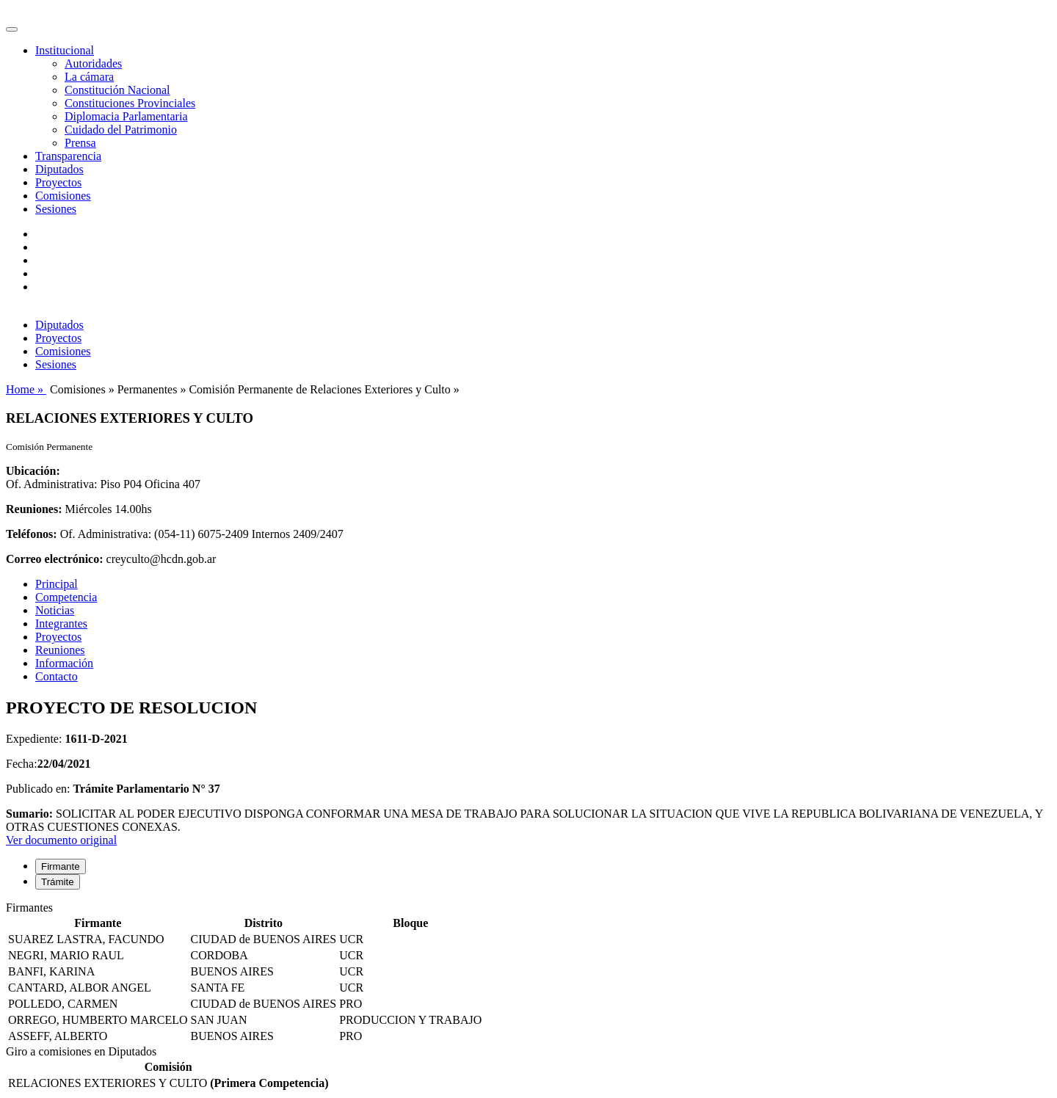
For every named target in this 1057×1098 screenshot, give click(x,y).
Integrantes (61, 623)
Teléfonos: (31, 534)
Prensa (80, 143)
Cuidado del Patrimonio (121, 129)
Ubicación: (33, 471)
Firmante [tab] (60, 866)
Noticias (54, 610)
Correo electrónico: (54, 559)
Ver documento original (61, 840)
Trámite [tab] (57, 881)
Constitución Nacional (117, 90)
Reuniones (60, 650)
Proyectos (58, 182)
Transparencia (68, 156)
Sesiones (55, 209)
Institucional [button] (64, 50)
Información (64, 663)
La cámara (89, 76)
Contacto (56, 676)
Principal (56, 584)
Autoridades (93, 63)
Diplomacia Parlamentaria (126, 116)
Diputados (59, 169)
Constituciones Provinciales (130, 103)
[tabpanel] (528, 973)
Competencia (66, 597)
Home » (26, 389)
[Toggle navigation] (12, 29)
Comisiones (63, 195)
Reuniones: (34, 509)
